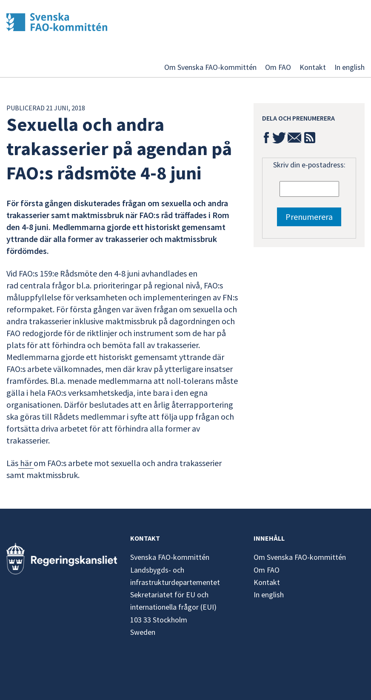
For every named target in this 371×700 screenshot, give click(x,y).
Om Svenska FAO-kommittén (210, 67)
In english (349, 67)
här (26, 463)
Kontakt (313, 67)
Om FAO (278, 67)
